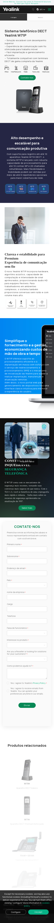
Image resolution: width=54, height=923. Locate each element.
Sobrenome (12, 556)
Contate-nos (27, 77)
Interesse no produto (17, 640)
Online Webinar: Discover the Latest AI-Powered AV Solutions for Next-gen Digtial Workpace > (27, 2)
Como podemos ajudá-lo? (19, 666)
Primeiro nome (14, 544)
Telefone (11, 616)
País (9, 580)
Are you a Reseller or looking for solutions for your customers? (26, 652)
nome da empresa (15, 592)
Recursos (40, 17)
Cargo (10, 604)
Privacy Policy (39, 683)
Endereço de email (16, 568)
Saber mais (27, 508)
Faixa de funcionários (17, 628)
